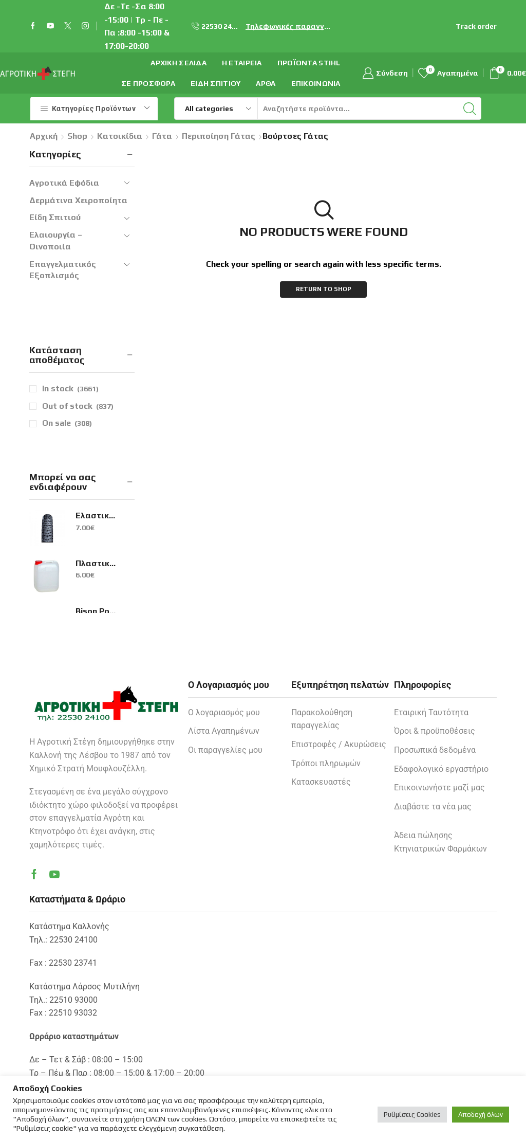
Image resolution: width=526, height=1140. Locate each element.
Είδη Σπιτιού (215, 83)
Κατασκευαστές (321, 782)
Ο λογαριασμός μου (224, 712)
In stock (70, 389)
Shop (77, 136)
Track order (476, 26)
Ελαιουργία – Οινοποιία (55, 240)
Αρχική (44, 136)
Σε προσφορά (148, 83)
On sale (67, 423)
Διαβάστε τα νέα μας (433, 806)
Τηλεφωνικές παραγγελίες (290, 26)
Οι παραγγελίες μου (225, 750)
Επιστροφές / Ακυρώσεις (338, 744)
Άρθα (265, 83)
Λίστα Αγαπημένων (223, 731)
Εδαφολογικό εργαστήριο (441, 769)
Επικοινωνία (316, 83)
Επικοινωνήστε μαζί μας (439, 787)
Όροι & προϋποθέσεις (434, 731)
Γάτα (162, 136)
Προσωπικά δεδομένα (435, 750)
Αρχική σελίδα (178, 63)
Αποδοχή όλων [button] (480, 1114)
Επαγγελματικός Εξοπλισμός (62, 270)
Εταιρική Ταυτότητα (431, 712)
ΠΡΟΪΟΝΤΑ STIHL (309, 63)
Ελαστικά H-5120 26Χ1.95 (96, 515)
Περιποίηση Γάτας (218, 136)
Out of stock (78, 406)
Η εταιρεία (242, 63)
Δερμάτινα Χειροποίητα (78, 200)
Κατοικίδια (119, 136)
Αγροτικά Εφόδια (64, 183)
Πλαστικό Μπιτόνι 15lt (96, 563)
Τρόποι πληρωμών (326, 763)
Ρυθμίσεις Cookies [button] (412, 1114)
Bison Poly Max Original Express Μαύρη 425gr (96, 611)
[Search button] (470, 108)
